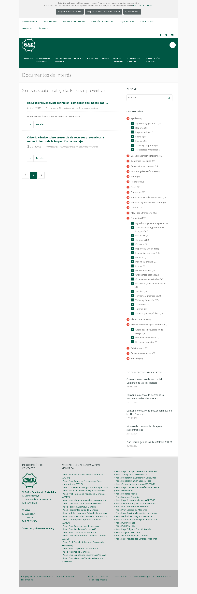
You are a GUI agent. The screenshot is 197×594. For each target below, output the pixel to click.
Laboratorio (147, 21)
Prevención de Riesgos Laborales (60, 108)
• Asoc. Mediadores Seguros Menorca (133, 523)
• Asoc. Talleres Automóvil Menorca (79, 513)
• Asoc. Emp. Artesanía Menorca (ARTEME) (134, 507)
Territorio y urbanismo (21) (148, 302)
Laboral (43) (136, 209)
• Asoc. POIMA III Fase (124, 529)
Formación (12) (138, 193)
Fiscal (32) (135, 187)
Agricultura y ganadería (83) (148, 123)
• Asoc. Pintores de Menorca (76, 559)
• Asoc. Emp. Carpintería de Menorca (80, 555)
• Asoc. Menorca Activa (125, 500)
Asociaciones (50, 21)
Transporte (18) (142, 311)
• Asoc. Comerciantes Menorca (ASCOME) (134, 491)
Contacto (27, 28)
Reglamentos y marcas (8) (143, 360)
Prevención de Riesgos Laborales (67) (149, 331)
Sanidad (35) (141, 297)
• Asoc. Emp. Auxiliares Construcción (79, 536)
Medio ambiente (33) (145, 276)
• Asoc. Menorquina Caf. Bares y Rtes (132, 488)
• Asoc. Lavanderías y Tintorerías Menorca (135, 510)
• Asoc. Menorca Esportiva (127, 504)
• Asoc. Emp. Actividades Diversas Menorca (135, 545)
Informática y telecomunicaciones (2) (148, 203)
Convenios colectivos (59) (143, 161)
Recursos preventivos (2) (147, 344)
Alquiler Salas (126, 21)
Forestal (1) (140, 263)
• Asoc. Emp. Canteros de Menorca (79, 539)
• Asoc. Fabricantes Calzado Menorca (80, 517)
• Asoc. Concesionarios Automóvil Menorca (83, 510)
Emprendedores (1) (145, 132)
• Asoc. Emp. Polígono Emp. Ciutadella (132, 536)
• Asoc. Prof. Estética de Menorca (130, 517)
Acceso (45, 28)
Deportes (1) (141, 128)
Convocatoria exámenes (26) (145, 166)
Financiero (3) (137, 182)
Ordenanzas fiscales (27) (147, 280)
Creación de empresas (102, 21)
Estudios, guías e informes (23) (146, 172)
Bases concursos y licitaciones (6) (147, 156)
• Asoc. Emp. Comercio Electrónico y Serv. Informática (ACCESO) (82, 490)
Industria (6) (141, 141)
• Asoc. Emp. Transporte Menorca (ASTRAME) (136, 478)
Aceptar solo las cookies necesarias (103, 11)
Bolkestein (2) (142, 240)
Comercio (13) (142, 245)
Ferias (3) (135, 177)
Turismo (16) (137, 365)
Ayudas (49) (136, 118)
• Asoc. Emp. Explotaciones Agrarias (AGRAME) (84, 562)
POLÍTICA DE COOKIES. (143, 5)
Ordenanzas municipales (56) (149, 285)
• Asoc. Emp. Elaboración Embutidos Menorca (84, 507)
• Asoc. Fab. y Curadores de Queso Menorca (83, 497)
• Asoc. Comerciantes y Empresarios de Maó (136, 526)
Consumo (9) (141, 249)
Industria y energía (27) (146, 267)
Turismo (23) (141, 315)
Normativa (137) (138, 219)
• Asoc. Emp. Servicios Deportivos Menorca (135, 520)
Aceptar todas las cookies (70, 11)
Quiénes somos (29, 21)
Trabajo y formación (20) (147, 306)
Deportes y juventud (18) (147, 254)
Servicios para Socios (74, 21)
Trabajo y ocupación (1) (146, 145)
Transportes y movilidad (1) (148, 150)
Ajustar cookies (132, 11)
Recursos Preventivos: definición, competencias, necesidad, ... (67, 103)
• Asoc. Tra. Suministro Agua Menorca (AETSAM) (85, 494)
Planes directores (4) (141, 326)
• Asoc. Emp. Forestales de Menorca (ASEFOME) (85, 523)
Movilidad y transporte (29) (144, 214)
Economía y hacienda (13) (147, 258)
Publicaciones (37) (140, 355)
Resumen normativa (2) (146, 349)
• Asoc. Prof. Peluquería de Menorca (132, 513)
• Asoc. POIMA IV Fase (125, 533)
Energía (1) (140, 137)
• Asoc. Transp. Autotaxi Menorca (130, 481)
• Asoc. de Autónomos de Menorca (131, 542)
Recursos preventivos (88, 108)
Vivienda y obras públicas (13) (149, 319)
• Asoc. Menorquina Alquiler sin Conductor (135, 484)
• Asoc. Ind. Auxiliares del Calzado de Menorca (85, 520)
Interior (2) (140, 272)
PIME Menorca (46, 583)
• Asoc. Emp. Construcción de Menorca (80, 533)
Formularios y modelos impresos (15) (149, 198)
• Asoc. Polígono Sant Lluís (127, 539)
